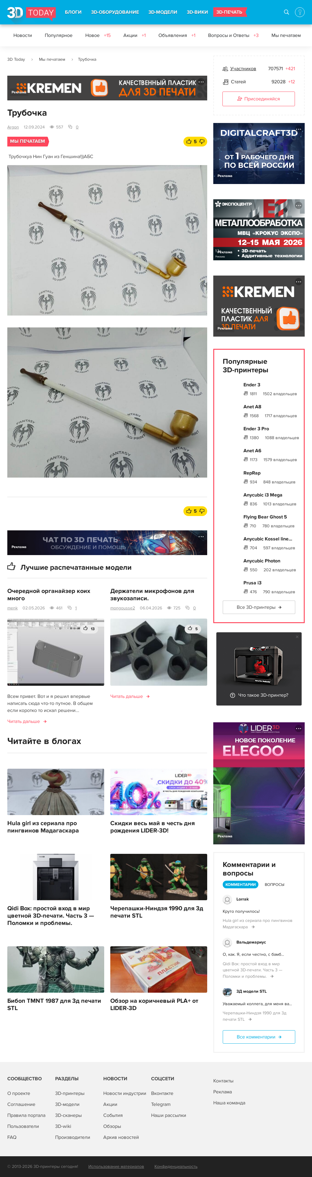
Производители (72, 1137)
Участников (243, 69)
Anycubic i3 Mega (262, 495)
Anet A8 (252, 407)
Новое (98, 35)
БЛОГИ (73, 12)
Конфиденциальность (175, 1166)
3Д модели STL (251, 991)
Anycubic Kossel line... (267, 539)
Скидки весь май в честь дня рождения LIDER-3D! (152, 827)
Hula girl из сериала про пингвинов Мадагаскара (43, 827)
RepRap (252, 473)
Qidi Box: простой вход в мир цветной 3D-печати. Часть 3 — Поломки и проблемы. (50, 916)
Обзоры (112, 1126)
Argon (13, 127)
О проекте (18, 1093)
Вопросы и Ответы (233, 35)
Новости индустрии (124, 1093)
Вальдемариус (251, 942)
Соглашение (21, 1104)
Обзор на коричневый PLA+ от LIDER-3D (154, 1004)
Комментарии (240, 884)
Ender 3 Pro (256, 429)
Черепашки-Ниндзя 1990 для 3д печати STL (156, 912)
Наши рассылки (168, 1115)
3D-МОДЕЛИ (162, 12)
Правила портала (26, 1115)
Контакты (223, 1081)
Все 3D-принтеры (256, 607)
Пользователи (23, 1126)
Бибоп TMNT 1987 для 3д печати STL (54, 1004)
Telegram (161, 1104)
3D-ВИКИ (197, 12)
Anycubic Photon (261, 561)
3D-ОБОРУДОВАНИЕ (115, 12)
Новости (22, 35)
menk (12, 608)
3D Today (16, 59)
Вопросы (274, 884)
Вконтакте (162, 1093)
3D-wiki (63, 1126)
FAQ (11, 1137)
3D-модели (67, 1104)
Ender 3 (251, 385)
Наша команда (229, 1103)
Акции (134, 35)
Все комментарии (256, 1037)
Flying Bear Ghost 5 (265, 517)
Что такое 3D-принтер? (263, 695)
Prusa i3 (252, 583)
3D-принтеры (69, 1093)
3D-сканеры (68, 1115)
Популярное (59, 35)
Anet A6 (252, 451)
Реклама (19, 92)
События (113, 1115)
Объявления (176, 35)
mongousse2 (122, 608)
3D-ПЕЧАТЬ (229, 12)
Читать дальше (23, 721)
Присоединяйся (258, 99)
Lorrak (242, 899)
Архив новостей (121, 1137)
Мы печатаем (290, 35)
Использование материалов (116, 1166)
